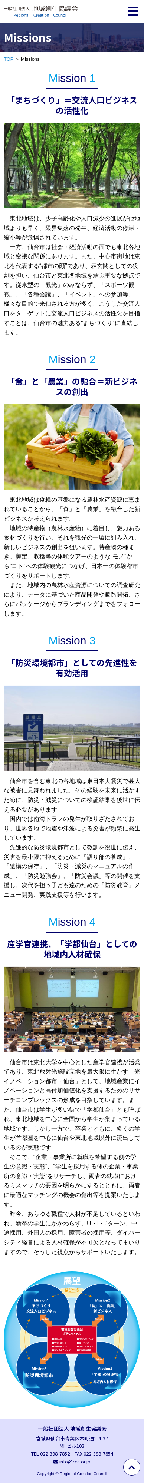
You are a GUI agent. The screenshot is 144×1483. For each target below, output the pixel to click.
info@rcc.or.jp (75, 1461)
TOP (9, 59)
